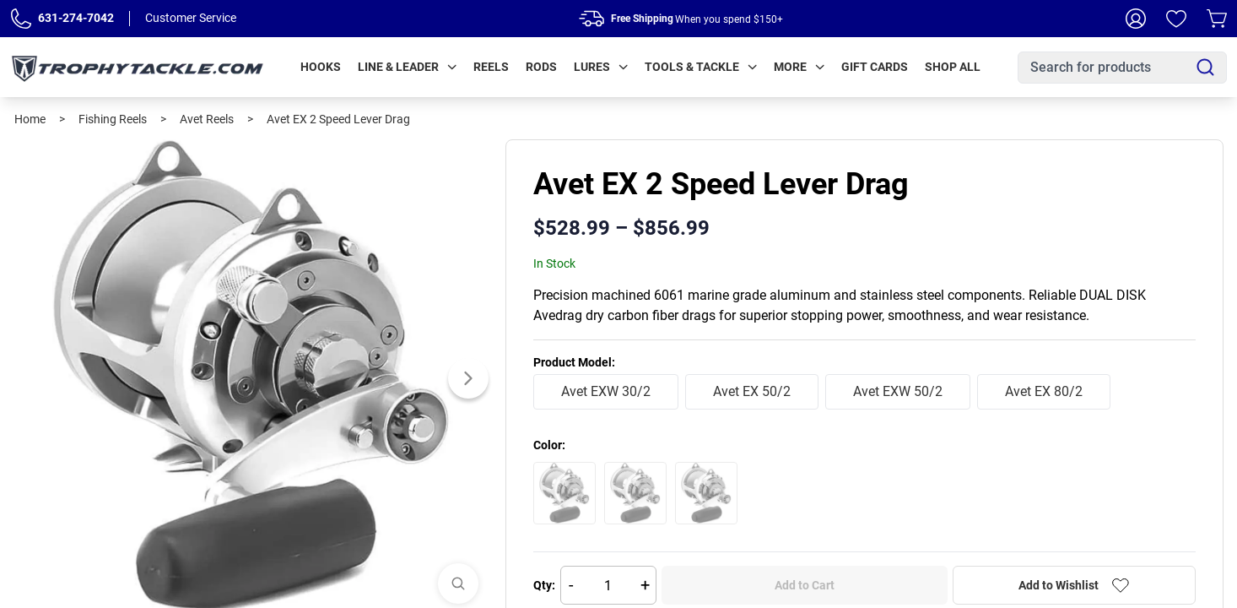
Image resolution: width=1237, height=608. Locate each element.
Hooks (320, 66)
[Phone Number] (21, 18)
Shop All (952, 66)
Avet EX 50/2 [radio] (752, 391)
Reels (491, 66)
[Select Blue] (635, 493)
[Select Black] (564, 493)
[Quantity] (608, 585)
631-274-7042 (76, 17)
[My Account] (1136, 18)
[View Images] (458, 583)
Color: (549, 445)
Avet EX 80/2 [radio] (1044, 391)
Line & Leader (407, 66)
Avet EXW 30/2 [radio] (606, 391)
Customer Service (190, 17)
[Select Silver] (706, 493)
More (799, 66)
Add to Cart (805, 585)
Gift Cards (874, 66)
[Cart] (1217, 18)
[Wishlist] (1176, 18)
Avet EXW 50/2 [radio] (898, 391)
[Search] (1205, 67)
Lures (601, 66)
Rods (541, 66)
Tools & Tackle (701, 66)
